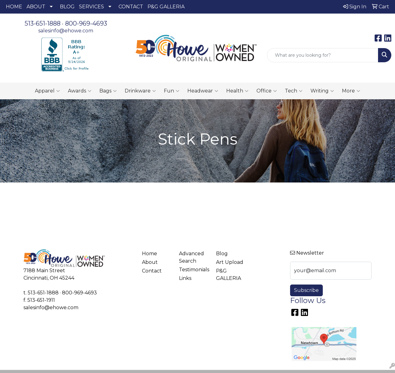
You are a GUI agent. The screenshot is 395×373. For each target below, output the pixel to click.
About (150, 262)
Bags (108, 91)
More (351, 91)
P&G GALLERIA (166, 7)
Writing (322, 91)
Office (266, 91)
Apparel (47, 91)
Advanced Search (191, 257)
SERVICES (91, 7)
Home (149, 253)
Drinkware (140, 91)
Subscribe (306, 290)
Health (237, 91)
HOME (14, 7)
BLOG (67, 7)
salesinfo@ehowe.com (65, 31)
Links (185, 278)
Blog (222, 253)
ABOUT (36, 7)
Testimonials (194, 270)
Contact (152, 271)
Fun (171, 91)
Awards (79, 91)
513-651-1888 (42, 23)
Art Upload (229, 262)
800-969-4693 (86, 23)
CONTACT (130, 7)
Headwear (202, 91)
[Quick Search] (322, 55)
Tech (293, 91)
